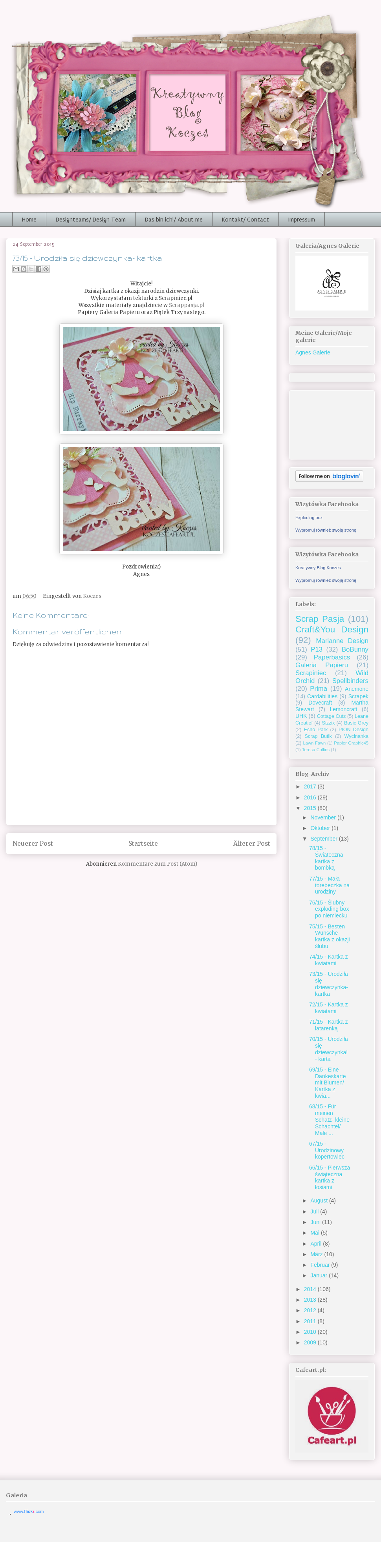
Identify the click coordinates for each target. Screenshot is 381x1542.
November (323, 817)
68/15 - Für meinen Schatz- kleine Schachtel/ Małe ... (329, 1119)
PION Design (353, 729)
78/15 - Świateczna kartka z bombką (326, 858)
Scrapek (358, 696)
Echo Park (316, 729)
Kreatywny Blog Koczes (318, 567)
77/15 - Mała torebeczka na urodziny (329, 885)
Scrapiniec (310, 673)
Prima (318, 688)
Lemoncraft (343, 709)
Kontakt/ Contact (245, 219)
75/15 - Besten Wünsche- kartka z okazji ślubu (329, 936)
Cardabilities (322, 696)
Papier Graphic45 (351, 743)
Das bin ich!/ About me (174, 219)
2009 (311, 1342)
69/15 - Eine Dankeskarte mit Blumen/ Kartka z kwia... (327, 1082)
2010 (311, 1332)
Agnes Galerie (312, 352)
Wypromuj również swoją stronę (325, 530)
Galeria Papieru (321, 665)
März (317, 1254)
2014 (311, 1289)
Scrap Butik (318, 736)
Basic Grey (356, 723)
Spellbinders (350, 681)
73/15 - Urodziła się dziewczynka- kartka (328, 984)
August (319, 1200)
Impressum (301, 219)
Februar (320, 1265)
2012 (311, 1310)
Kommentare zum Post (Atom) (157, 864)
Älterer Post (251, 843)
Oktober (321, 828)
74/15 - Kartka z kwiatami (328, 960)
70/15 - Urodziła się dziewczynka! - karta (328, 1049)
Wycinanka (356, 736)
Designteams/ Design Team (91, 219)
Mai (315, 1233)
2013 (311, 1300)
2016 (311, 797)
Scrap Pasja (319, 619)
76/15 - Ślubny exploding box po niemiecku (329, 909)
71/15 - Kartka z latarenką (328, 1025)
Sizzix (328, 723)
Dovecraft (320, 702)
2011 (311, 1321)
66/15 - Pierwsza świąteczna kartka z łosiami (329, 1177)
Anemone (356, 689)
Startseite (143, 843)
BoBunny (355, 649)
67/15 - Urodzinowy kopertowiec (326, 1150)
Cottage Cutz (331, 716)
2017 (311, 786)
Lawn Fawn (314, 743)
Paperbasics (332, 657)
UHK (301, 716)
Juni (316, 1222)
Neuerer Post (33, 843)
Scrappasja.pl (186, 305)
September (324, 838)
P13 (316, 649)
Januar (319, 1275)
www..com (29, 1511)
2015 (311, 808)
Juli (315, 1211)
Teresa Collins (316, 749)
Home (29, 219)
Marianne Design (342, 641)
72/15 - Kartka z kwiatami (328, 1007)
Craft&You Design (331, 629)
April (316, 1244)
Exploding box (308, 517)
